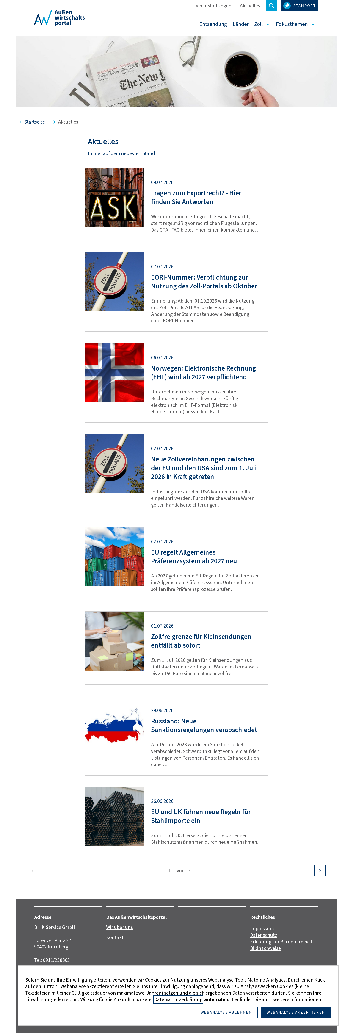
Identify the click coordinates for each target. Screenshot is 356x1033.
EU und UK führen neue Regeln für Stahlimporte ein (201, 816)
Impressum (262, 928)
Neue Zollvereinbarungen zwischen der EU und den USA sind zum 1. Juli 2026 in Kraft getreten (204, 468)
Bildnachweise (265, 948)
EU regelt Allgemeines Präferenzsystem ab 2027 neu (194, 557)
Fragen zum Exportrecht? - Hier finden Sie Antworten (196, 197)
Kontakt (115, 937)
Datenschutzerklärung (178, 999)
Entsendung (213, 24)
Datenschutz (263, 935)
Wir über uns (119, 927)
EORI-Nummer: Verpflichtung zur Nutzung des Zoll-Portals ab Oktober (204, 282)
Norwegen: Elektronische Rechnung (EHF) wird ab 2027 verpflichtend (203, 373)
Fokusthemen (292, 24)
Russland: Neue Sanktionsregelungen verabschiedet (204, 725)
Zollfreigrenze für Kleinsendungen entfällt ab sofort (201, 641)
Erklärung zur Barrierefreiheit (281, 941)
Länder (241, 24)
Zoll (258, 24)
